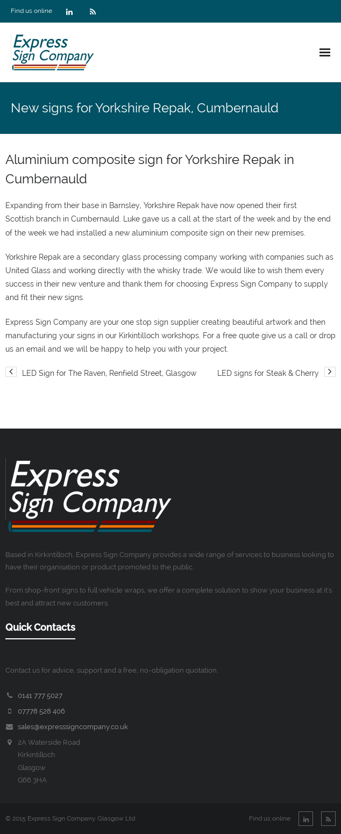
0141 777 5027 (40, 696)
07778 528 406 (41, 711)
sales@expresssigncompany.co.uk (73, 727)
